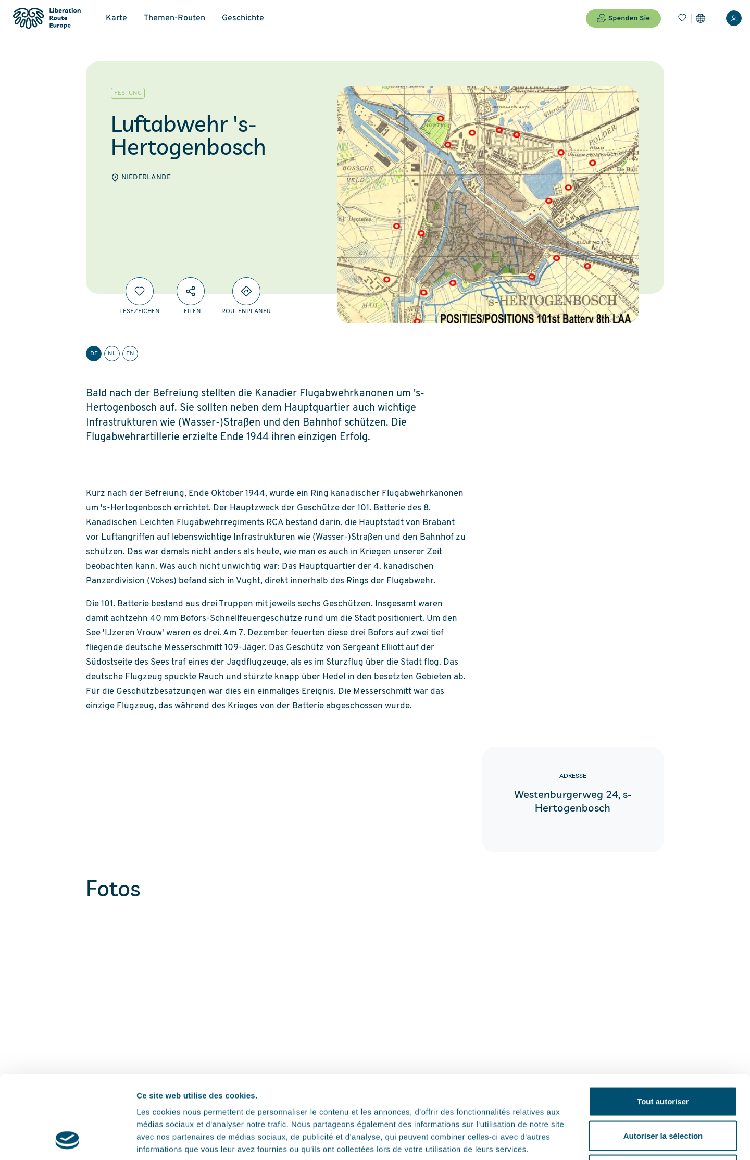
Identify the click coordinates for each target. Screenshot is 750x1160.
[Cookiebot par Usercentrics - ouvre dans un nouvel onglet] (67, 1139)
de (94, 354)
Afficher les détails (574, 1139)
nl (112, 354)
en (130, 354)
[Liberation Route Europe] (46, 18)
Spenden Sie (623, 18)
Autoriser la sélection (663, 1057)
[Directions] (246, 291)
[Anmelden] (734, 18)
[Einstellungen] (700, 18)
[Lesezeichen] (682, 18)
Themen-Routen (174, 18)
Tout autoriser (663, 1023)
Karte (116, 18)
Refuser (663, 1091)
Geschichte (243, 18)
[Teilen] (191, 291)
